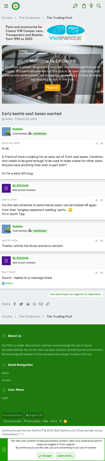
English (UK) (34, 415)
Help (45, 421)
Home (5, 373)
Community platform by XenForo (38, 430)
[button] (6, 6)
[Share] (97, 143)
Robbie (9, 119)
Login (5, 398)
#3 (101, 241)
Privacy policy (32, 421)
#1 (102, 143)
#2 (101, 200)
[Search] (98, 6)
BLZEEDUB (20, 186)
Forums (6, 380)
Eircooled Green (12, 415)
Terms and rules (12, 421)
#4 (101, 272)
